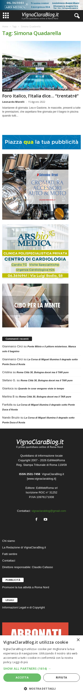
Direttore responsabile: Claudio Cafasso (27, 567)
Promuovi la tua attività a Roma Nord (25, 587)
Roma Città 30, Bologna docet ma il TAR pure (43, 372)
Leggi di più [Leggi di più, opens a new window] (20, 662)
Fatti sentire (9, 554)
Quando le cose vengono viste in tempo (41, 388)
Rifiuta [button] (61, 677)
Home (5, 26)
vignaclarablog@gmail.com (49, 510)
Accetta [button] (22, 677)
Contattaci (8, 560)
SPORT (7, 89)
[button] (41, 668)
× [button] (78, 640)
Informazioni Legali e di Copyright (23, 607)
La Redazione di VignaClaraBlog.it (24, 547)
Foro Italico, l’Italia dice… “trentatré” (40, 96)
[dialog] (41, 665)
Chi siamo (8, 540)
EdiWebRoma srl (47, 487)
